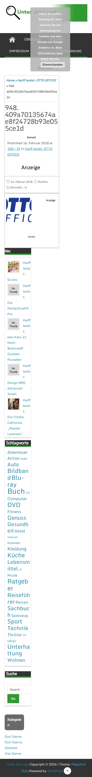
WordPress (55, 771)
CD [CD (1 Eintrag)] (28, 493)
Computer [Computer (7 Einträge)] (17, 498)
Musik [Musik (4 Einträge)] (12, 575)
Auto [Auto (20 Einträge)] (13, 464)
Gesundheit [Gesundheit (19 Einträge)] (17, 527)
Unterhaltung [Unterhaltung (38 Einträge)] (18, 650)
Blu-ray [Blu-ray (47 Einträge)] (15, 481)
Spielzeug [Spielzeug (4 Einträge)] (19, 615)
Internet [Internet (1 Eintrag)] (12, 537)
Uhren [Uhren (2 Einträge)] (11, 640)
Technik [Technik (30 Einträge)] (17, 628)
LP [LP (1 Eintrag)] (20, 569)
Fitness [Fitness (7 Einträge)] (14, 511)
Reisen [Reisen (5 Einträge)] (21, 602)
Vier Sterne (13, 753)
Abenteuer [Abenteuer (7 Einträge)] (17, 452)
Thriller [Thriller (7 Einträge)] (14, 634)
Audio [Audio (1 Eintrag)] (24, 458)
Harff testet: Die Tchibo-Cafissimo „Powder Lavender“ (18, 417)
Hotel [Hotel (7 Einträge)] (19, 531)
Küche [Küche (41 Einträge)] (16, 555)
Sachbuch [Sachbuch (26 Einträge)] (18, 611)
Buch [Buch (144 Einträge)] (16, 491)
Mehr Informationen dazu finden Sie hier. (50, 53)
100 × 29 (13, 148)
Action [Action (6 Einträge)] (13, 458)
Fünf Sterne (13, 742)
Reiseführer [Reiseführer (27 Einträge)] (18, 598)
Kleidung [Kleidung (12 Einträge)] (16, 548)
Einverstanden (52, 64)
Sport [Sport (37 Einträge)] (14, 621)
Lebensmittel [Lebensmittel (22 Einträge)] (18, 565)
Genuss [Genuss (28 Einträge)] (16, 517)
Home (10, 80)
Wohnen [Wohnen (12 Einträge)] (16, 660)
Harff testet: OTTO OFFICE (36, 80)
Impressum (19, 51)
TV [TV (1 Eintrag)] (24, 635)
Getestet (11, 748)
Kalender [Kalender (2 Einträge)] (13, 542)
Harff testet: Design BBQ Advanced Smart (18, 380)
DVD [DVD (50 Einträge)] (13, 505)
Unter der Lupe (18, 764)
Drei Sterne (13, 736)
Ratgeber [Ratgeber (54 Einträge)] (17, 584)
